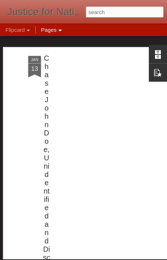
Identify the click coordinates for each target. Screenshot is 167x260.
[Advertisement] (104, 83)
